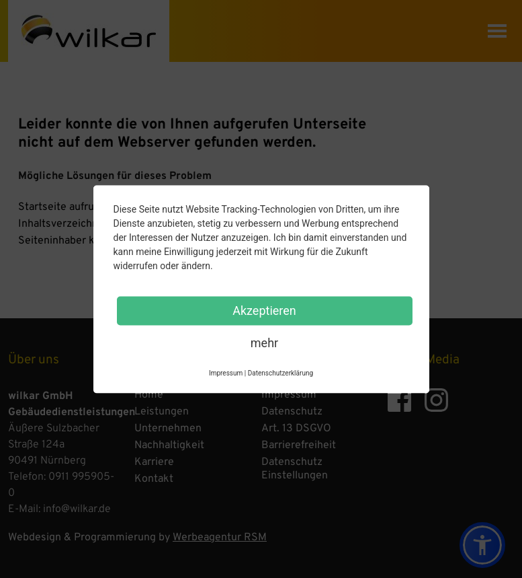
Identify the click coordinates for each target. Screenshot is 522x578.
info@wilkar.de (77, 509)
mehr (264, 342)
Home (148, 395)
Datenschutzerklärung (280, 372)
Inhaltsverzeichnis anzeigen (85, 224)
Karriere (154, 462)
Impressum (288, 395)
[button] (482, 545)
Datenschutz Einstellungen (294, 469)
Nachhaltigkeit (169, 445)
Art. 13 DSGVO (296, 428)
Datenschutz (291, 412)
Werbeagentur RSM (220, 537)
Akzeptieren (264, 310)
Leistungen (161, 412)
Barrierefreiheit (298, 445)
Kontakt (153, 479)
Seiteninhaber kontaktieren (84, 241)
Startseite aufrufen (64, 207)
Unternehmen (168, 428)
